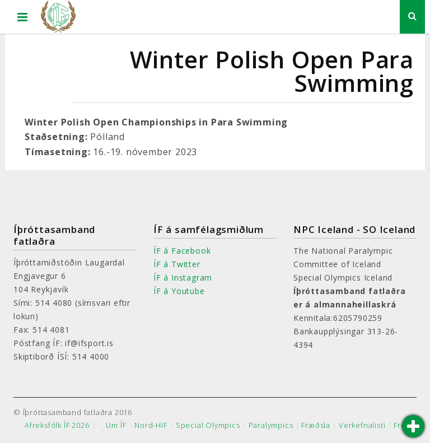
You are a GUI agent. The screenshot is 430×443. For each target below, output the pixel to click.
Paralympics (271, 425)
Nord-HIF (150, 425)
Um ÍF (116, 425)
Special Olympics (208, 425)
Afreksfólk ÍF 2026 (57, 425)
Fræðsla (315, 425)
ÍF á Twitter (176, 264)
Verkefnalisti (362, 425)
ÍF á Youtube (179, 291)
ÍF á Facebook (182, 250)
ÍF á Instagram (182, 277)
